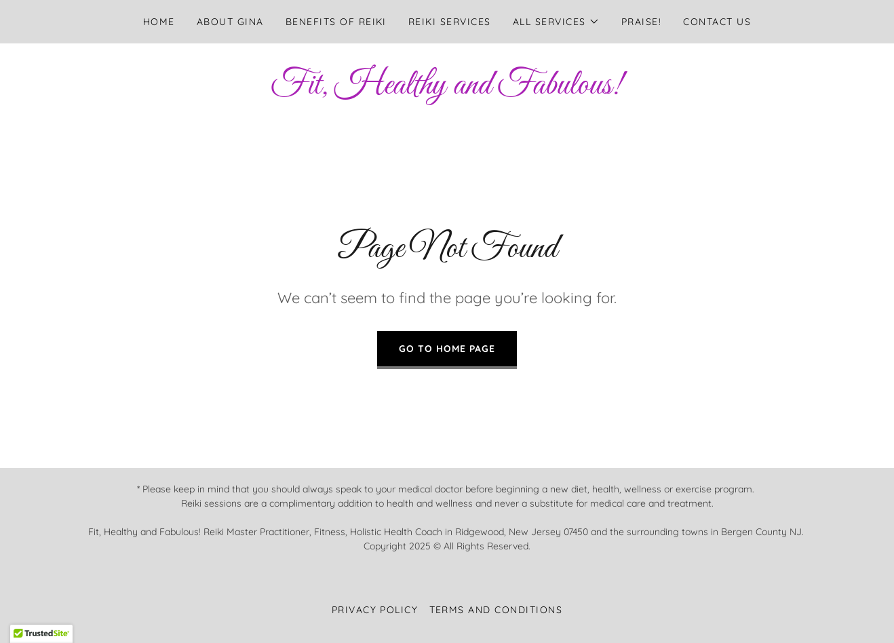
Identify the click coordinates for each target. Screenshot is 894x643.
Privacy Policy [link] (375, 610)
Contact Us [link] (717, 22)
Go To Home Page (447, 349)
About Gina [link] (230, 22)
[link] (447, 89)
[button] (556, 22)
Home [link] (159, 22)
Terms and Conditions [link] (496, 610)
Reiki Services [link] (449, 22)
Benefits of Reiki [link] (336, 22)
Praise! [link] (641, 22)
